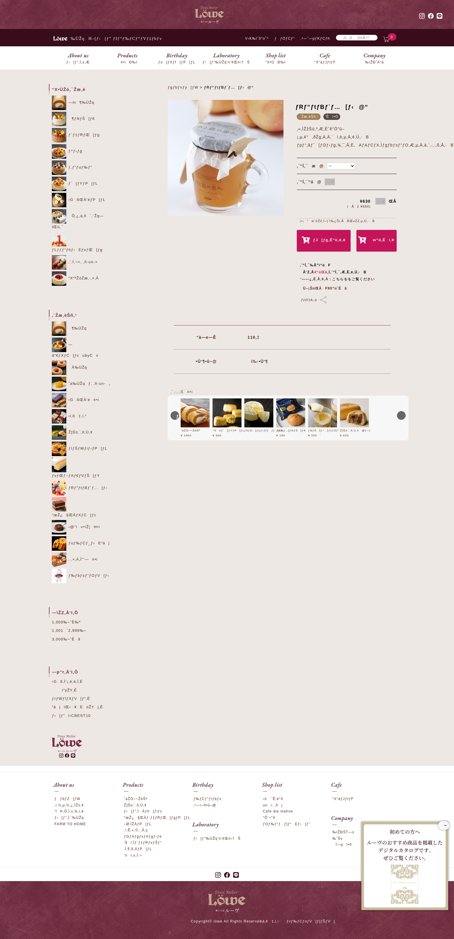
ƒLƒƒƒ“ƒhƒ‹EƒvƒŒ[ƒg (77, 242)
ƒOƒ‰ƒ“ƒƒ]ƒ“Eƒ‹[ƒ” (286, 824)
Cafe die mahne (278, 811)
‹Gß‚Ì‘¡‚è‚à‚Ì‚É (67, 681)
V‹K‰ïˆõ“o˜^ (255, 38)
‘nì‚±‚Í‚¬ (133, 855)
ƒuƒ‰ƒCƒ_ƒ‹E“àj (81, 543)
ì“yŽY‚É (64, 690)
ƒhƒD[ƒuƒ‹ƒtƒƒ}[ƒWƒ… (266, 430)
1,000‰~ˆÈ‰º (66, 622)
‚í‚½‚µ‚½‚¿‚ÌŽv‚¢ (69, 805)
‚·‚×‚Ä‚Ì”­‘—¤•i (75, 559)
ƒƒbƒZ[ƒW (67, 799)
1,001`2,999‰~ (69, 630)
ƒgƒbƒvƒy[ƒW (183, 87)
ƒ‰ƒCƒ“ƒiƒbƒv (207, 799)
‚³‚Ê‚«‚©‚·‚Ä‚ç (136, 830)
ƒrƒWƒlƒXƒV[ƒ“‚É (71, 698)
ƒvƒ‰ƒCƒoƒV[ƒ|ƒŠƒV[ (310, 921)
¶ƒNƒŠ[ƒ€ (73, 119)
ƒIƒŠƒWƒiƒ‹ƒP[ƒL (79, 449)
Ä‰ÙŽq (69, 367)
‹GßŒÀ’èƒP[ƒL (78, 200)
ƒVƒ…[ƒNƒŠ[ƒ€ (291, 430)
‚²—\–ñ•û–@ (204, 805)
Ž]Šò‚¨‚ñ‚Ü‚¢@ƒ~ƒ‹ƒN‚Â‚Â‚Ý (363, 430)
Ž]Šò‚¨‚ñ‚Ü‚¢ (72, 432)
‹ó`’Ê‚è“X (273, 799)
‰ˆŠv (337, 839)
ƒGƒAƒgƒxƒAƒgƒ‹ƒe (143, 836)
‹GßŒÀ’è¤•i (75, 400)
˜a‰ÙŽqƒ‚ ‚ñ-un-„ (81, 384)
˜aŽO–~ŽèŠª (190, 430)
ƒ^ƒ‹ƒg (67, 151)
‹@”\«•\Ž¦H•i (76, 527)
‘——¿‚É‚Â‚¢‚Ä (314, 279)
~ (443, 825)
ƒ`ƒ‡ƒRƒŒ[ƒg (76, 135)
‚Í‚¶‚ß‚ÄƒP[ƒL (138, 849)
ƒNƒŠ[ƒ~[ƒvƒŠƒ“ (324, 430)
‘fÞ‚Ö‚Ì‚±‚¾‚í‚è (69, 811)
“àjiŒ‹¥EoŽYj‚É (77, 707)
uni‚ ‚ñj (273, 805)
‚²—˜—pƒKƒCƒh (315, 38)
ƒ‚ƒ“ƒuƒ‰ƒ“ (72, 167)
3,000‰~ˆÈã (66, 639)
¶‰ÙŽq (69, 328)
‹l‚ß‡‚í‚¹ (69, 416)
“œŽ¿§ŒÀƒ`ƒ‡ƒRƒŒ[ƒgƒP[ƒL (157, 818)
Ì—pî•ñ (342, 845)
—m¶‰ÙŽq (73, 103)
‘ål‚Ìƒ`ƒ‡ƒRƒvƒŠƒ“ (143, 843)
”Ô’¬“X (269, 818)
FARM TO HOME (70, 824)
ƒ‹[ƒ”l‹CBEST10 (71, 715)
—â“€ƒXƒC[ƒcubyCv (75, 348)
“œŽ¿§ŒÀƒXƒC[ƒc (74, 507)
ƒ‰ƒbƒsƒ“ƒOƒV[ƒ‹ (80, 576)
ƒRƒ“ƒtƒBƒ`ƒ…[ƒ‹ (79, 488)
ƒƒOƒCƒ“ (284, 38)
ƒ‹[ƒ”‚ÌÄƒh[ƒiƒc (143, 811)
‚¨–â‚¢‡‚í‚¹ (268, 921)
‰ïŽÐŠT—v (343, 832)
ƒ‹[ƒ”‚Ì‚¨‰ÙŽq (69, 818)
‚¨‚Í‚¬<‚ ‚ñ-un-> (75, 262)
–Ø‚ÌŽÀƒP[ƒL (138, 824)
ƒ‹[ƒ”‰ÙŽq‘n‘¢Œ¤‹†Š (217, 839)
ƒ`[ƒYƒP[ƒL (75, 184)
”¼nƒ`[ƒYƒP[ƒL (228, 430)
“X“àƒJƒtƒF (343, 799)
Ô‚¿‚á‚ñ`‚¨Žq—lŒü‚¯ (78, 219)
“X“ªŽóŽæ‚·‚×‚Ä (75, 278)
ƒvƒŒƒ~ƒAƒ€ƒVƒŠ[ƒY (76, 468)
